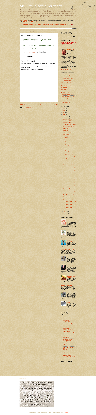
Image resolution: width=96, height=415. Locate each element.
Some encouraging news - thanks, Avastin (68, 197)
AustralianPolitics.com (67, 331)
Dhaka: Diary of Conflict (66, 83)
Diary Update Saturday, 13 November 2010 (68, 165)
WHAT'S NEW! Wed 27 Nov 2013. (68, 102)
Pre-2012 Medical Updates (66, 92)
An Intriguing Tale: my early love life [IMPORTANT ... (69, 171)
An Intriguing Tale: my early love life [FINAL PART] (69, 174)
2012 (64, 110)
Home (39, 104)
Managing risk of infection (68, 199)
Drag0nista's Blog (66, 344)
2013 (64, 108)
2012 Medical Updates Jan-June (67, 94)
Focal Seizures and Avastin (66, 80)
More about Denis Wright (66, 82)
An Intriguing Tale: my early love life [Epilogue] (69, 168)
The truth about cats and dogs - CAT (71, 257)
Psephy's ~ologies (66, 328)
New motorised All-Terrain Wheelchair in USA (67, 337)
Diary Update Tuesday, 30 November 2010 (68, 120)
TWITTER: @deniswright (66, 24)
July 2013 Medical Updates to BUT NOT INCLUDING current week (68, 100)
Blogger (66, 412)
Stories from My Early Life (66, 85)
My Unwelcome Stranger (41, 6)
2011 (64, 112)
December (66, 116)
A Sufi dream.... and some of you (69, 124)
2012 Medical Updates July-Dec (67, 96)
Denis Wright (71, 49)
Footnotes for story (65, 91)
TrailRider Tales (66, 335)
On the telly (65, 345)
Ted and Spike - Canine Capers (69, 194)
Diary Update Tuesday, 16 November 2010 (68, 158)
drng (64, 351)
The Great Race (66, 162)
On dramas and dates (67, 122)
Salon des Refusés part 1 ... (68, 329)
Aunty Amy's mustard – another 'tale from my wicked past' (71, 276)
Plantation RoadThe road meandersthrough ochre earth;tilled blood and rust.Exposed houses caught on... (69, 355)
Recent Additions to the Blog (69, 156)
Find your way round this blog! (67, 78)
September (66, 213)
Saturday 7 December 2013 (66, 285)
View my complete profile (66, 69)
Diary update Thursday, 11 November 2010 (68, 177)
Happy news (65, 130)
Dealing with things (67, 128)
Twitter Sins (63, 89)
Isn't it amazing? (66, 134)
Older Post (55, 104)
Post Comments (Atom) (29, 107)
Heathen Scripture (66, 320)
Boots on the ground (66, 321)
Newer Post (23, 104)
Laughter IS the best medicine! (69, 139)
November (66, 118)
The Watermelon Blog (67, 339)
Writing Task (65, 349)
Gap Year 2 (69, 292)
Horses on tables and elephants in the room (71, 231)
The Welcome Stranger (65, 75)
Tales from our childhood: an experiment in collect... (69, 154)
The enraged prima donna (68, 132)
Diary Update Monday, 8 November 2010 (68, 189)
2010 (64, 114)
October (65, 211)
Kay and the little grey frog (68, 126)
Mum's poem (65, 161)
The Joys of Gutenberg (65, 87)
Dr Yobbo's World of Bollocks (69, 323)
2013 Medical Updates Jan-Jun (67, 98)
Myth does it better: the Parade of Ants (71, 241)
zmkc (64, 316)
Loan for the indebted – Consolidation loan (67, 341)
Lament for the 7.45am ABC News (69, 332)
